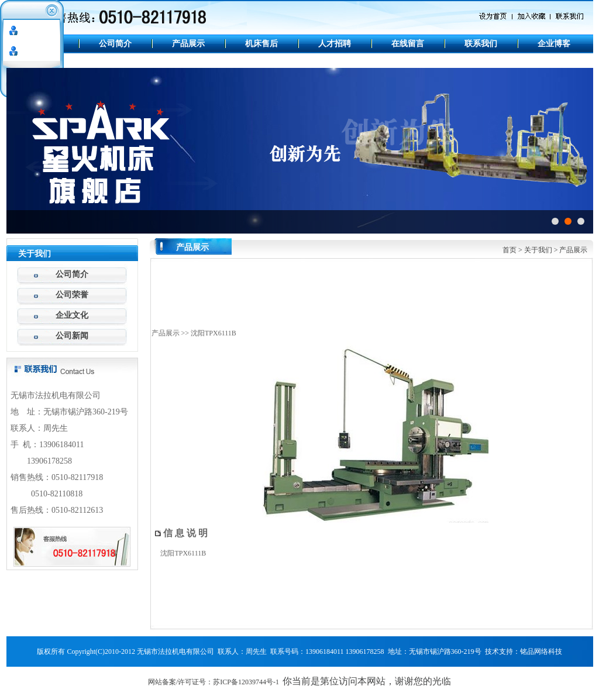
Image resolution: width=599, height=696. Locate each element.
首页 (509, 250)
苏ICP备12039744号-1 (246, 682)
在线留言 (407, 43)
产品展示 (188, 43)
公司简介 (115, 43)
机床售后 (261, 43)
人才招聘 (334, 43)
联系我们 (480, 43)
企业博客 (554, 43)
